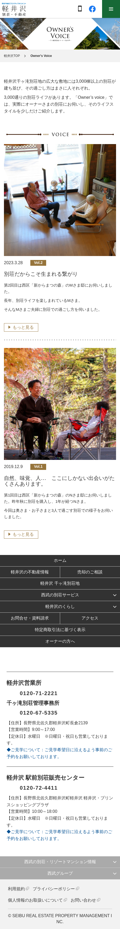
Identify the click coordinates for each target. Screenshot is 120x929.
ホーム (60, 560)
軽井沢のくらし (60, 606)
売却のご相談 (90, 572)
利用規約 (16, 889)
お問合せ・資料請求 (30, 618)
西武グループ (60, 873)
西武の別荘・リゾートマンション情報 (60, 861)
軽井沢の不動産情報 (30, 572)
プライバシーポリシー (54, 889)
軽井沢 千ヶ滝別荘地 (59, 583)
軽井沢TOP (12, 56)
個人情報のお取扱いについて (35, 900)
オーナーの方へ (60, 641)
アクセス (89, 618)
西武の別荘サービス (60, 595)
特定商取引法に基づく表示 (60, 629)
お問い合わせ (83, 900)
